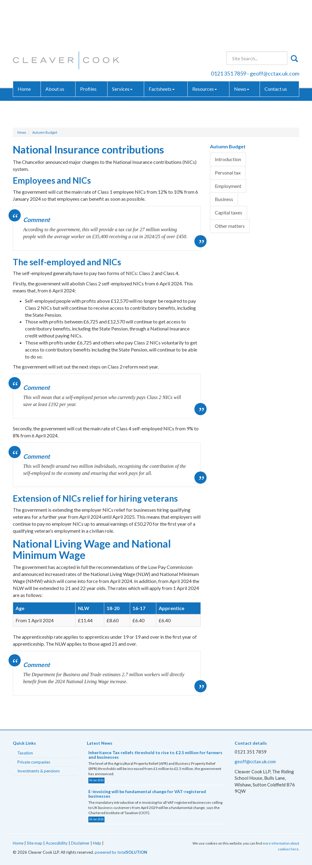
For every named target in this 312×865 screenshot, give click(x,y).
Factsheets (162, 44)
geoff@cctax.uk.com (274, 28)
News (241, 44)
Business (224, 199)
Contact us (275, 44)
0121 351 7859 (228, 28)
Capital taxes (228, 212)
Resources (204, 44)
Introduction (228, 159)
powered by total (121, 852)
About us (54, 44)
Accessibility (57, 843)
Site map (34, 843)
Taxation (25, 752)
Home (24, 44)
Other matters (230, 226)
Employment (228, 186)
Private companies (33, 762)
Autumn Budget (44, 132)
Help (97, 843)
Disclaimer (80, 843)
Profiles (88, 44)
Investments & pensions (38, 770)
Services (122, 44)
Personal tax (228, 172)
